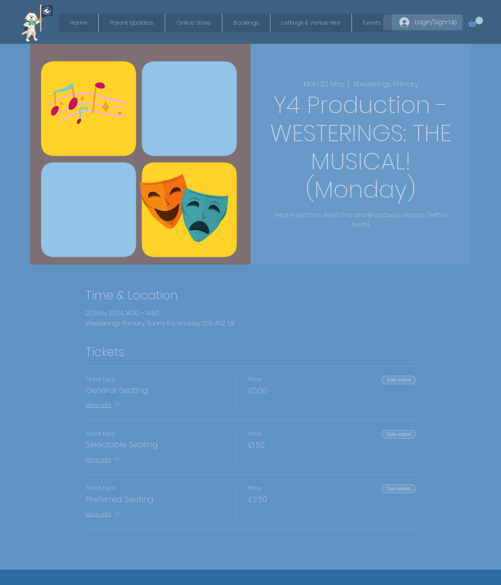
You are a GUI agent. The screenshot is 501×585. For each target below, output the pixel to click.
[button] (475, 22)
